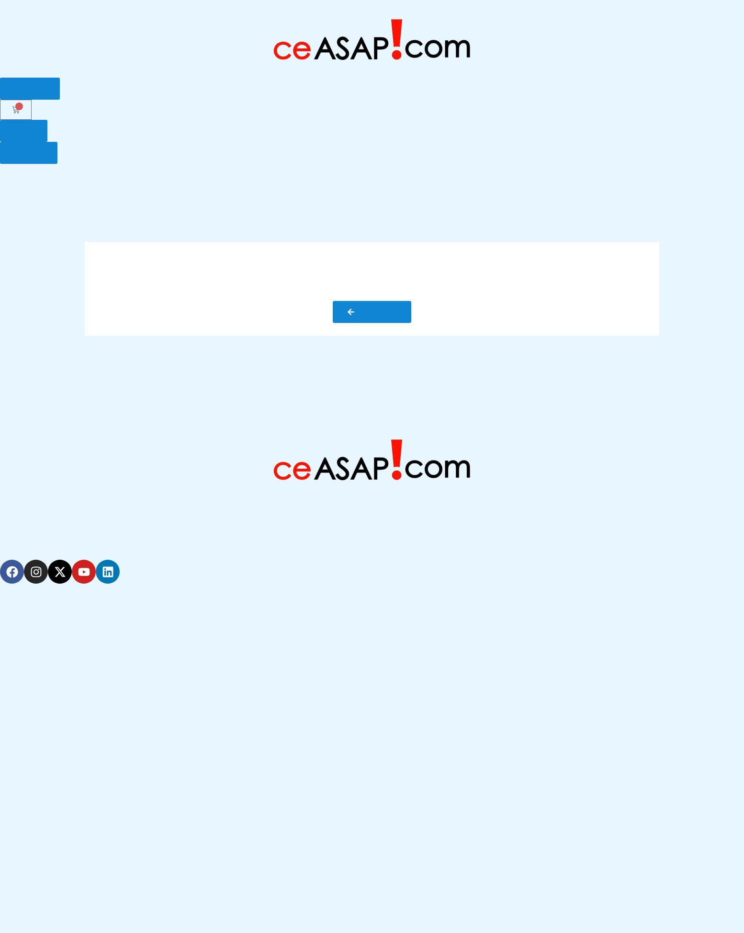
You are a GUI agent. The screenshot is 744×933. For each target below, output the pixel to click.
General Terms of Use (49, 843)
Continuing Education (48, 669)
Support (594, 187)
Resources (28, 757)
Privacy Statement (42, 887)
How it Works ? (212, 187)
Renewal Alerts (36, 647)
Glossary (545, 187)
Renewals (431, 187)
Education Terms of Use (53, 865)
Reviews (24, 779)
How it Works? (35, 735)
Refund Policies (37, 909)
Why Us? (150, 187)
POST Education (366, 187)
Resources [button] (710, 187)
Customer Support (43, 713)
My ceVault (648, 187)
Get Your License (288, 187)
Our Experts (488, 187)
